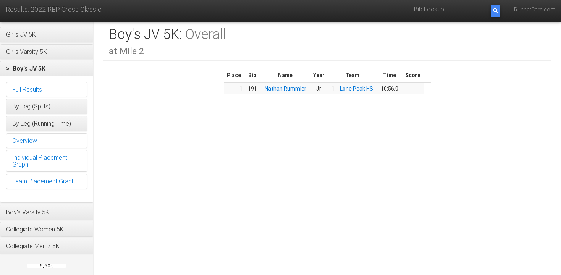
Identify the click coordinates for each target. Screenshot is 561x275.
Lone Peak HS (356, 88)
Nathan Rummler (285, 88)
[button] (46, 35)
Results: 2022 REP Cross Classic (54, 9)
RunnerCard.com (534, 9)
